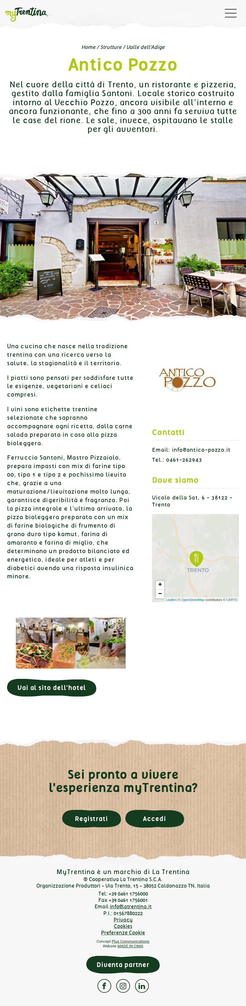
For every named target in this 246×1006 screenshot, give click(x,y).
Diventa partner (123, 964)
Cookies (123, 926)
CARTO (231, 599)
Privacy (123, 920)
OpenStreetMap (192, 599)
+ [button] (160, 585)
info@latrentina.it (130, 907)
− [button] (160, 594)
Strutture (111, 47)
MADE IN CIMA (130, 946)
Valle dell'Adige (145, 47)
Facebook (104, 986)
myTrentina (31, 14)
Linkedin (142, 986)
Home (88, 47)
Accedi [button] (154, 819)
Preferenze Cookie (123, 933)
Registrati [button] (91, 819)
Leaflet (171, 599)
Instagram (123, 986)
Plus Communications (130, 941)
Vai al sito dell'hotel (51, 687)
